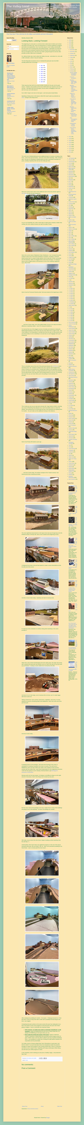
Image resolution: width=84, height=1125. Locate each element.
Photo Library (72, 386)
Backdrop (71, 171)
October (72, 53)
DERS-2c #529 (72, 229)
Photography (71, 388)
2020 (23, 97)
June (71, 61)
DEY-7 (70, 247)
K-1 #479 (71, 320)
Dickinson (71, 249)
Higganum (71, 273)
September (72, 55)
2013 (70, 152)
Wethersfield (71, 468)
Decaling (71, 207)
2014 (70, 150)
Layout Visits (71, 333)
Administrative (72, 161)
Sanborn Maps (72, 428)
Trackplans (71, 450)
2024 (70, 44)
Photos (70, 390)
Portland (70, 393)
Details (70, 230)
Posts (9, 46)
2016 (70, 146)
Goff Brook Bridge (73, 264)
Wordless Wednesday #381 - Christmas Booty (73, 109)
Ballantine (71, 173)
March (71, 67)
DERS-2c (71, 227)
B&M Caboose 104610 (72, 169)
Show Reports (72, 434)
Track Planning (72, 448)
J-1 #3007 (71, 288)
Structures (71, 437)
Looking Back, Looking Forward (73, 124)
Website (70, 466)
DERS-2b (71, 220)
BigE (70, 178)
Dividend (71, 250)
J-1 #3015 (71, 293)
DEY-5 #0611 (72, 243)
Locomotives (71, 340)
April (71, 65)
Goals (26, 1060)
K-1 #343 (71, 310)
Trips (70, 453)
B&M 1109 (71, 166)
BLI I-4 (70, 181)
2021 (70, 136)
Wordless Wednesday (71, 477)
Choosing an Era (72, 191)
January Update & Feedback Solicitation (73, 74)
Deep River (71, 208)
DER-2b (70, 213)
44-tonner (71, 160)
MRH (70, 355)
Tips (69, 445)
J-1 (69, 286)
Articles (70, 165)
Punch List (71, 402)
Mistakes (71, 348)
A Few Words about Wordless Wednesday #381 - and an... (73, 102)
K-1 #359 (71, 313)
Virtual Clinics (72, 463)
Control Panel (72, 201)
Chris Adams (11, 63)
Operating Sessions (73, 377)
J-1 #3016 (71, 295)
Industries (71, 281)
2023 (70, 46)
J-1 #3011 (71, 290)
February (72, 69)
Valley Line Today (72, 458)
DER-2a (70, 212)
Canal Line (71, 188)
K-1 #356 (71, 312)
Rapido (70, 413)
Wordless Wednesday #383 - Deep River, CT (73, 81)
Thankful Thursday (73, 439)
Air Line (70, 163)
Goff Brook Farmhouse (71, 267)
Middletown (71, 345)
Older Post (59, 1106)
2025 (70, 42)
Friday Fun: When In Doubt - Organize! (72, 95)
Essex (70, 254)
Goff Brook (55, 366)
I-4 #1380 (71, 278)
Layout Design (72, 328)
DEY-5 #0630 (72, 245)
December (72, 49)
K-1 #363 (71, 315)
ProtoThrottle (71, 400)
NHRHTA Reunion (73, 366)
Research (71, 416)
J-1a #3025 (71, 303)
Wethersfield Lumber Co (71, 470)
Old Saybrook (72, 373)
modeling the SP (11, 101)
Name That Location (71, 358)
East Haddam (72, 252)
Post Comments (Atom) (33, 1108)
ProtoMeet (71, 398)
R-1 (69, 403)
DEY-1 (70, 232)
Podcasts (71, 392)
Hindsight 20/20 (72, 275)
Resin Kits (71, 420)
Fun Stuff (71, 259)
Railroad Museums (73, 410)
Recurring (71, 415)
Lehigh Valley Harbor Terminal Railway (11, 109)
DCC (70, 205)
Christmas (71, 197)
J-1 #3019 (71, 298)
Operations (71, 380)
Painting (70, 381)
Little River (71, 338)
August (72, 57)
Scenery (70, 429)
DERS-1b (71, 215)
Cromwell (71, 203)
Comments (11, 49)
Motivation (71, 353)
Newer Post (24, 1106)
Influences (71, 283)
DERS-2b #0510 (72, 224)
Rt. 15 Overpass (72, 425)
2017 (70, 144)
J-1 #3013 (71, 291)
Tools (70, 446)
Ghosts (70, 260)
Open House (71, 375)
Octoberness (71, 372)
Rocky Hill (71, 423)
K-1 (69, 307)
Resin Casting (72, 418)
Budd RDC (71, 186)
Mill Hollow (71, 347)
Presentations (72, 395)
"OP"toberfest (72, 158)
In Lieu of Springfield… (73, 77)
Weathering (71, 465)
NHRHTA (71, 364)
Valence (70, 455)
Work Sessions (72, 479)
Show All (15, 115)
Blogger (48, 1117)
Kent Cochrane (72, 322)
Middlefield (71, 343)
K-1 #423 (71, 317)
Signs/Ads (71, 436)
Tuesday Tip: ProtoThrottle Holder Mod (73, 115)
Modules (70, 352)
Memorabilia (71, 342)
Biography (71, 179)
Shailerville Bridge (73, 431)
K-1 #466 (71, 318)
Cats (70, 189)
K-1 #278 (71, 308)
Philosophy (71, 385)
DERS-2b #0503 (72, 221)
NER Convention (72, 360)
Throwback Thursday (71, 443)
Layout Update (72, 331)
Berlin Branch (72, 176)
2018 (70, 142)
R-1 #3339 (71, 405)
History (70, 276)
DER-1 (70, 210)
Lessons (70, 335)
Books (70, 183)
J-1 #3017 (71, 296)
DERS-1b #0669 (72, 217)
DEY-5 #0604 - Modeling (72, 241)
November (72, 51)
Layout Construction (71, 326)
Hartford (70, 271)
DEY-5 (70, 237)
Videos (70, 461)
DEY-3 (70, 234)
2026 (70, 40)
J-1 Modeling (71, 302)
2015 (70, 148)
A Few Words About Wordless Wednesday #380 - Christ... (73, 130)
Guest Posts (71, 269)
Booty (70, 184)
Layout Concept (72, 324)
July (71, 59)
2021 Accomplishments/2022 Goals (73, 119)
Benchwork (71, 174)
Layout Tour (71, 330)
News (70, 363)
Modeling (71, 350)
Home (42, 1106)
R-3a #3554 (71, 408)
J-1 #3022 (71, 300)
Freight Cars (71, 257)
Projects (70, 397)
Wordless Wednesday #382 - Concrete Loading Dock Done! (73, 88)
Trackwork (71, 452)
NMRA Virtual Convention (72, 370)
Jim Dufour (24, 193)
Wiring (70, 473)
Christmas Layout (72, 199)
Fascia (70, 255)
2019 (70, 140)
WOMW (70, 474)
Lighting (70, 337)
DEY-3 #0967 (72, 236)
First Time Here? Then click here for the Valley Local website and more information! (30, 34)
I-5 (69, 280)
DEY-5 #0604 (72, 239)
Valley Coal (71, 457)
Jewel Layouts (72, 305)
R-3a (70, 407)
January (72, 71)
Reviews (70, 421)
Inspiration (71, 285)
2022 (70, 47)
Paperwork (71, 383)
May (71, 63)
